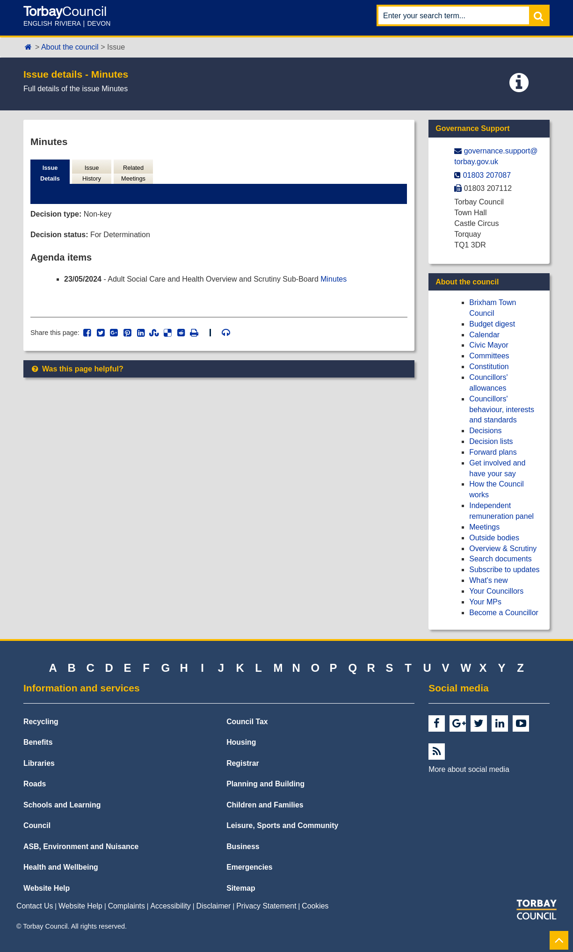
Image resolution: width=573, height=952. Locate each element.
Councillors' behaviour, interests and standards (501, 409)
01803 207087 (487, 175)
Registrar (242, 763)
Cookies (315, 906)
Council (37, 825)
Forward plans (492, 452)
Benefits (37, 742)
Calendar (484, 335)
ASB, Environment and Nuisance (80, 846)
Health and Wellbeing (60, 867)
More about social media (468, 769)
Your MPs (485, 602)
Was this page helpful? (76, 369)
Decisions (485, 431)
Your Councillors (496, 591)
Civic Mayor (488, 345)
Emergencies (249, 867)
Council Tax (247, 722)
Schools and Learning (62, 805)
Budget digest (492, 324)
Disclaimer (213, 906)
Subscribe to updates (504, 570)
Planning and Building (265, 784)
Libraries (39, 763)
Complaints (126, 906)
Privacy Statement (266, 906)
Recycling (40, 722)
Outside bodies (494, 538)
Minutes (334, 279)
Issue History (91, 173)
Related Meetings (133, 173)
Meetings (484, 527)
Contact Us (34, 906)
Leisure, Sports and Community (282, 825)
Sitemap (240, 888)
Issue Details (50, 173)
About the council (70, 47)
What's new (488, 580)
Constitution (489, 367)
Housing (241, 742)
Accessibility (171, 906)
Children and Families (264, 805)
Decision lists (491, 441)
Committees (489, 356)
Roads (34, 784)
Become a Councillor (503, 613)
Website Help (46, 888)
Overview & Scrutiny (503, 548)
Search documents (500, 559)
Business (242, 846)
